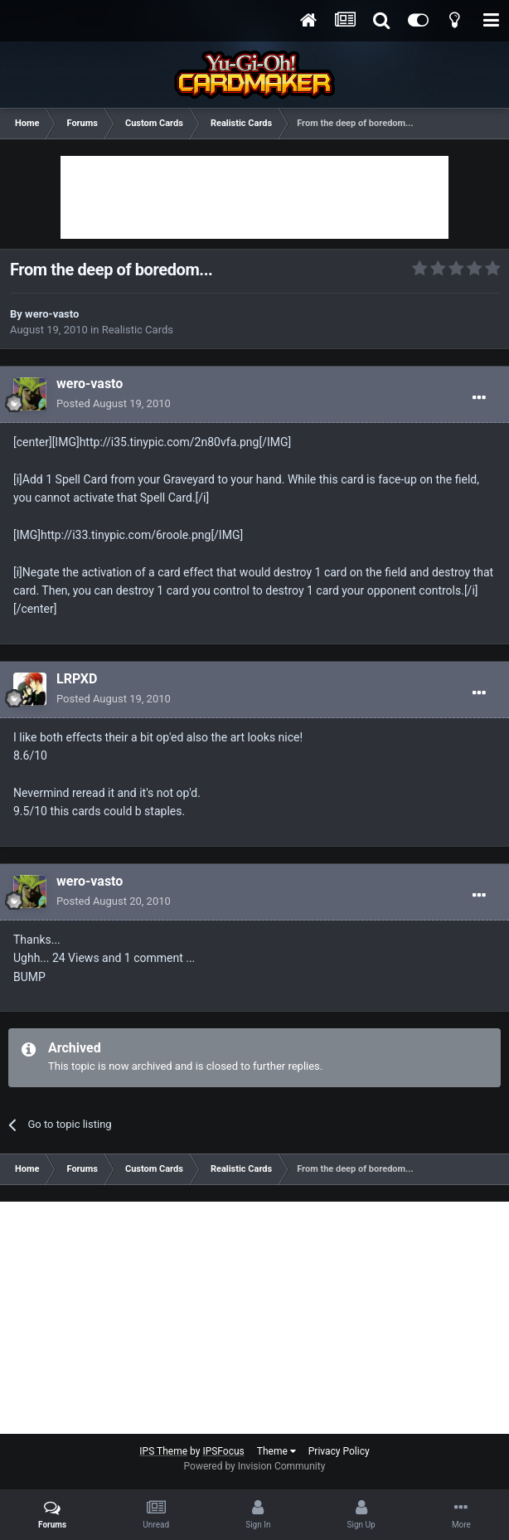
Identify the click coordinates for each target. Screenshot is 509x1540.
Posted (113, 403)
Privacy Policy (339, 1451)
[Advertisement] (254, 197)
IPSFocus (223, 1451)
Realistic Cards (137, 329)
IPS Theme (163, 1451)
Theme (276, 1451)
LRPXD (76, 679)
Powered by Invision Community (255, 1466)
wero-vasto (52, 314)
